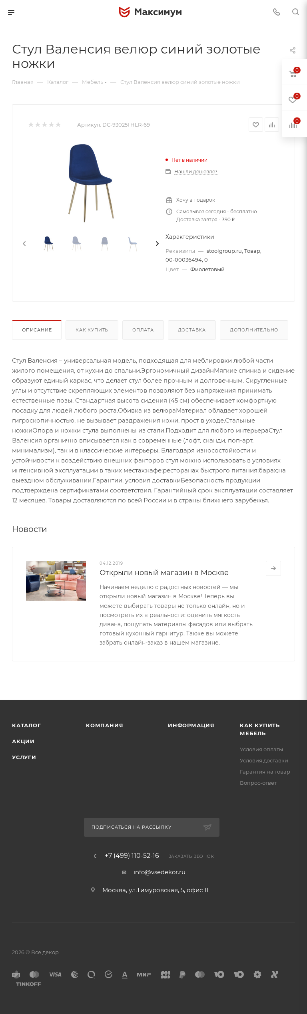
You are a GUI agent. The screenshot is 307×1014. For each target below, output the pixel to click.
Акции (23, 741)
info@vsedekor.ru (159, 872)
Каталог (26, 725)
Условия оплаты (261, 749)
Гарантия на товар (265, 771)
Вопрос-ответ (258, 783)
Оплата (143, 330)
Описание (37, 330)
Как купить (92, 330)
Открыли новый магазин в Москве (164, 572)
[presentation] (24, 244)
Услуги (24, 757)
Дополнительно (254, 330)
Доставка (192, 330)
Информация (191, 725)
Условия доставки (264, 760)
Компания (104, 725)
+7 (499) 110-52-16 (132, 856)
